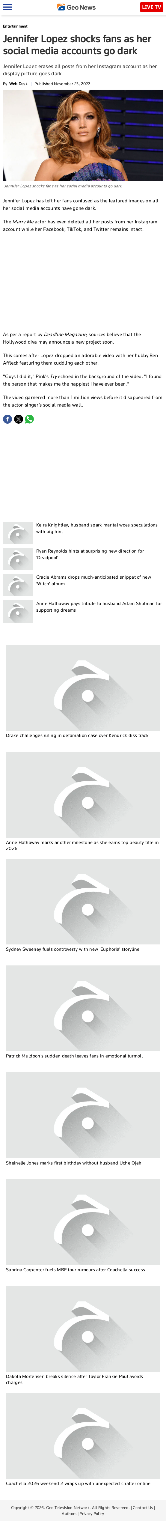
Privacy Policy (91, 1513)
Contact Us (143, 1507)
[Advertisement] (83, 281)
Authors (69, 1513)
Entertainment (15, 26)
